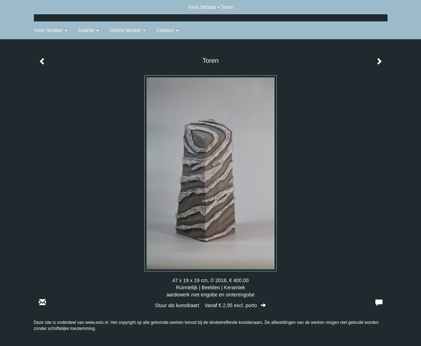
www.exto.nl (96, 322)
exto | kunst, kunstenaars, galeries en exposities (54, 7)
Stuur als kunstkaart (210, 305)
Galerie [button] (88, 30)
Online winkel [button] (127, 30)
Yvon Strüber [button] (51, 30)
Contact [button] (167, 30)
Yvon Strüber (202, 7)
